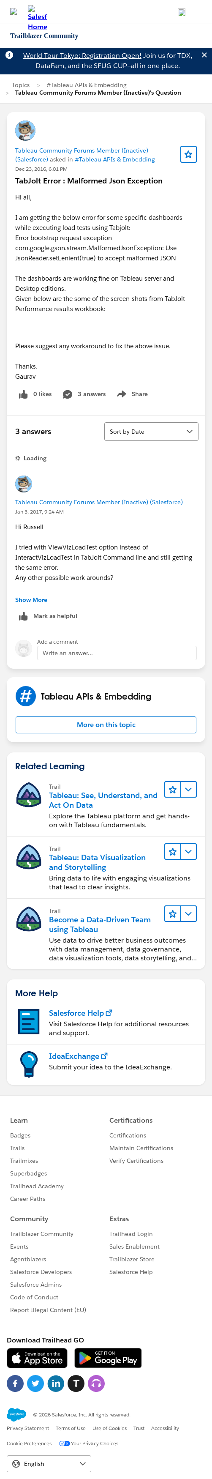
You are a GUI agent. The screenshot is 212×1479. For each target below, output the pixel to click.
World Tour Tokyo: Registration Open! (82, 55)
